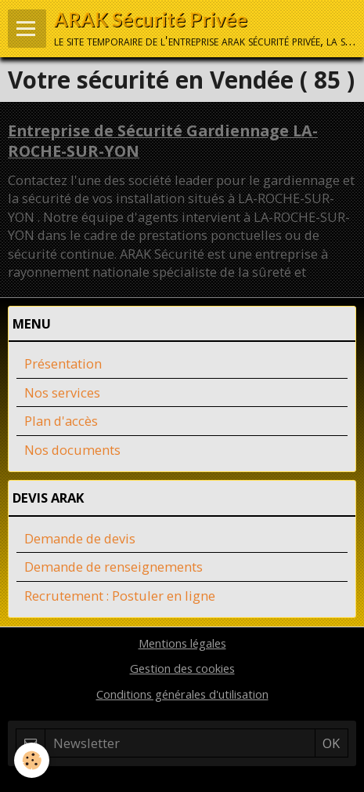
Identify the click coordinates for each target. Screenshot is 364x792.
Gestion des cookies (182, 668)
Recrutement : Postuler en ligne (119, 596)
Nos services (62, 392)
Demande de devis (79, 538)
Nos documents (72, 450)
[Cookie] (31, 760)
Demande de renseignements (113, 567)
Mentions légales (182, 643)
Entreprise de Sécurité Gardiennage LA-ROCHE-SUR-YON (163, 141)
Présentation (63, 363)
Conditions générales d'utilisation (182, 694)
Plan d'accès (61, 421)
